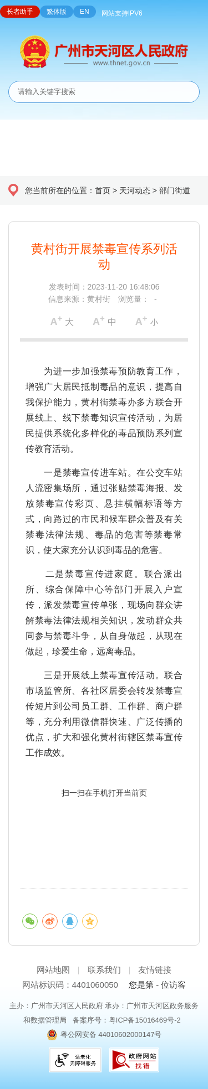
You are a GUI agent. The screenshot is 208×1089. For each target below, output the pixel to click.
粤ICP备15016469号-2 (145, 1020)
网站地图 (53, 969)
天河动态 (134, 190)
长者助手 (20, 12)
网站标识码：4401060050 (70, 984)
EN (84, 12)
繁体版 (57, 12)
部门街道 (174, 190)
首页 (102, 190)
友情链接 (154, 969)
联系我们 (104, 969)
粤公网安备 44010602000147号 (111, 1034)
